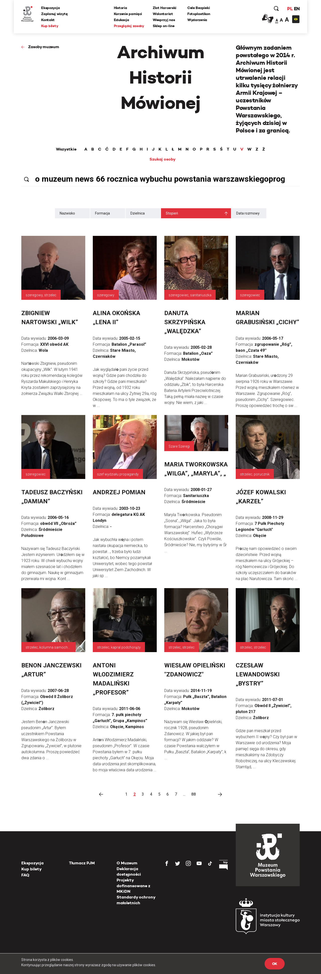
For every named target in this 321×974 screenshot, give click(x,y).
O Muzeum (127, 863)
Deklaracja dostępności (129, 871)
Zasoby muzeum (43, 46)
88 (193, 794)
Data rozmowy (248, 213)
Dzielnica (137, 213)
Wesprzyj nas (164, 20)
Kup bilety (49, 26)
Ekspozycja (50, 8)
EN (296, 9)
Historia (120, 8)
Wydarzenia (197, 20)
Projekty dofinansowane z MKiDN (133, 885)
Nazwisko (67, 213)
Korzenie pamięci (128, 14)
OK (274, 963)
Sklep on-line (163, 26)
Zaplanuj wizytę (54, 14)
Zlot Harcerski (164, 8)
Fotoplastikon (198, 14)
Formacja (102, 213)
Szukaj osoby (162, 159)
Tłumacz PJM (82, 863)
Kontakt (48, 20)
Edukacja (121, 20)
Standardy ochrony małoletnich (136, 899)
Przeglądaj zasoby (129, 26)
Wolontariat (163, 14)
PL (289, 9)
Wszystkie (66, 149)
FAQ (25, 875)
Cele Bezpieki (198, 8)
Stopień (172, 213)
